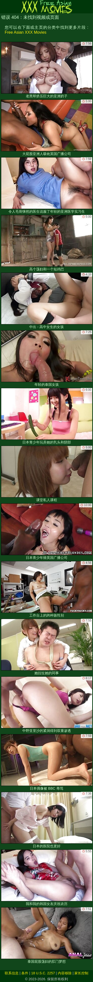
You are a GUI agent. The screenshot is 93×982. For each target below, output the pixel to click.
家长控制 (81, 973)
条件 (24, 973)
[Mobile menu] (4, 7)
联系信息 (12, 973)
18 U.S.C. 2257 (43, 973)
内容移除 (65, 973)
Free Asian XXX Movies (25, 32)
